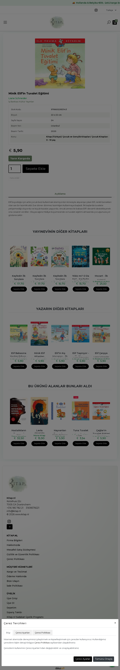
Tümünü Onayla (103, 659)
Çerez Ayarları (82, 659)
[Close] (115, 623)
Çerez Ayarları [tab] (23, 633)
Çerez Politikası (42, 642)
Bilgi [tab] (8, 633)
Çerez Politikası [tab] (42, 633)
